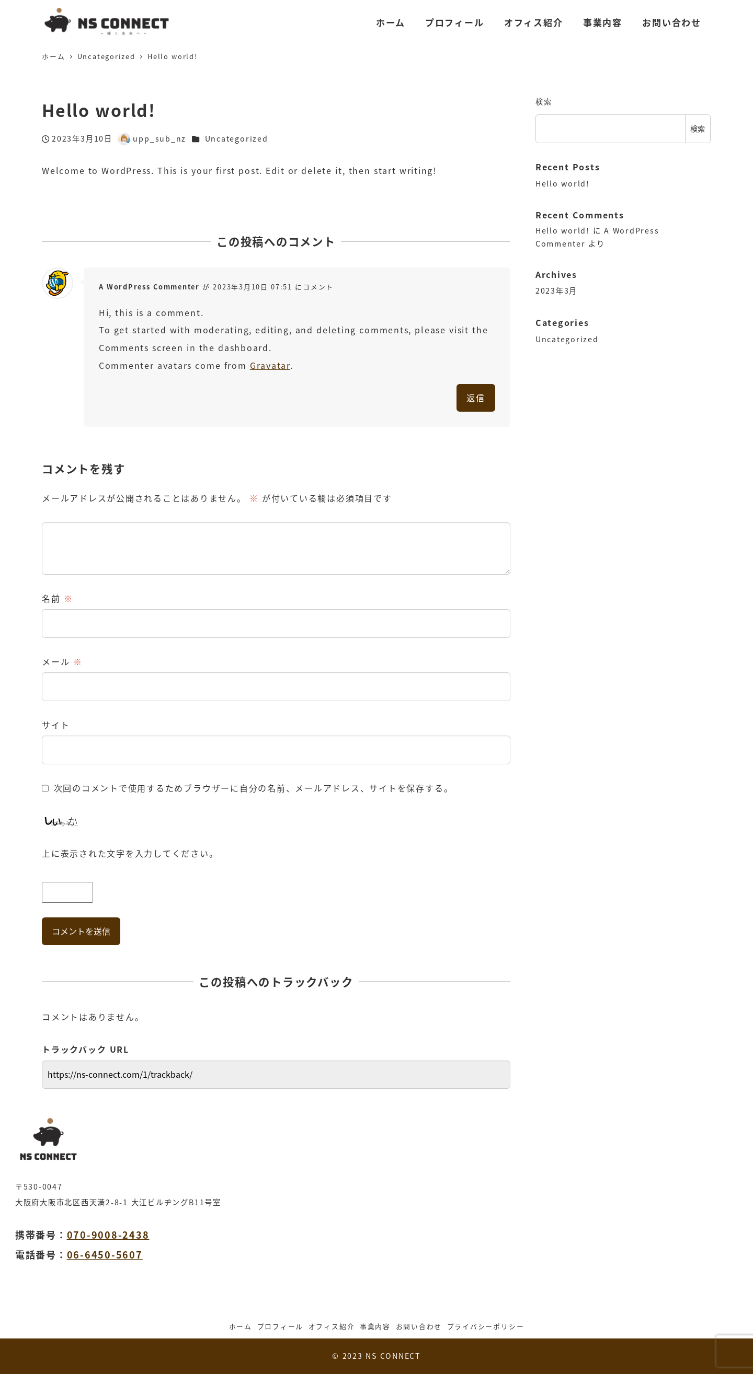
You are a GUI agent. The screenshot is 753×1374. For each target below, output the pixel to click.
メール (62, 661)
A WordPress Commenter (149, 287)
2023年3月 (556, 290)
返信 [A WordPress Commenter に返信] (475, 397)
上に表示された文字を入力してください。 (130, 853)
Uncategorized (236, 138)
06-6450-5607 (105, 1254)
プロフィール (280, 1326)
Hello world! (562, 183)
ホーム (240, 1326)
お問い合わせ (419, 1326)
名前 (57, 598)
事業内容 (375, 1326)
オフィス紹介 (332, 1326)
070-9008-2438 (108, 1234)
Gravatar (270, 365)
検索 (543, 101)
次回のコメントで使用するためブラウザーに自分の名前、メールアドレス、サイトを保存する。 (253, 788)
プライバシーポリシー (485, 1326)
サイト (56, 724)
